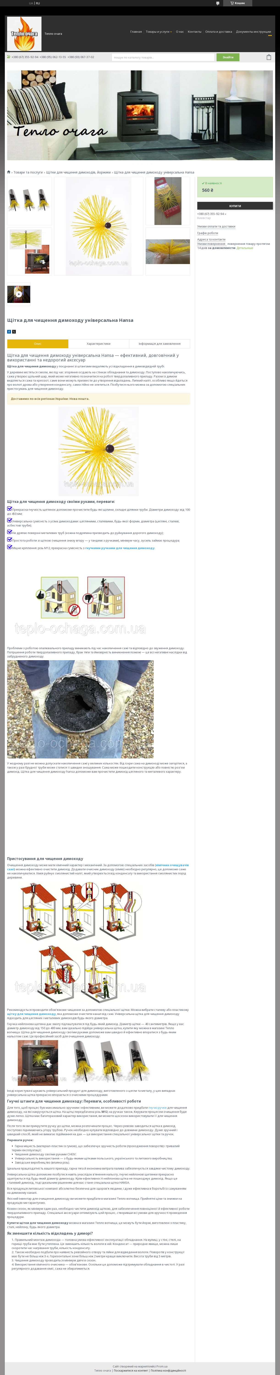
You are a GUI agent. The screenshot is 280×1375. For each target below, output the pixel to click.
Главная (136, 31)
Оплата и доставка (218, 31)
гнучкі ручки (157, 1107)
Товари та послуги (28, 172)
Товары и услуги (157, 31)
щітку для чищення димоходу (31, 1014)
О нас (180, 31)
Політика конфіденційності (168, 1370)
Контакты (194, 31)
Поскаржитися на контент (131, 1370)
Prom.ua (161, 1366)
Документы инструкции (253, 31)
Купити (235, 206)
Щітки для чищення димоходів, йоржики (78, 172)
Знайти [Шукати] (228, 57)
